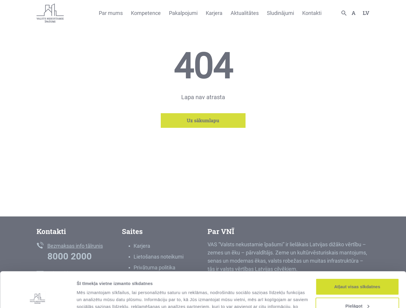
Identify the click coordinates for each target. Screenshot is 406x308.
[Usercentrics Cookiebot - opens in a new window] (37, 296)
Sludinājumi (280, 13)
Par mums (111, 13)
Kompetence (146, 13)
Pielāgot (357, 272)
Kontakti (312, 13)
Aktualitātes (245, 13)
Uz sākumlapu (203, 120)
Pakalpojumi (183, 13)
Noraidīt (357, 291)
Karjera (214, 13)
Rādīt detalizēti (92, 296)
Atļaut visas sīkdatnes (357, 253)
